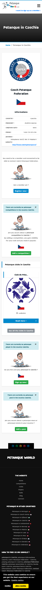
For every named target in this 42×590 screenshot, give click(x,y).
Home (8, 45)
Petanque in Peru (20, 535)
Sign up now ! (21, 382)
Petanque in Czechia (19, 520)
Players (21, 490)
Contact (21, 499)
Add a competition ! (21, 253)
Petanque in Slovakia (20, 542)
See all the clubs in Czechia (21, 331)
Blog (21, 496)
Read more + (26, 321)
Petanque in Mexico (20, 529)
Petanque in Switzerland (20, 523)
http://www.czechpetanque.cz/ (24, 145)
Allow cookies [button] (20, 586)
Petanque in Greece (20, 538)
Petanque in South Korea (20, 514)
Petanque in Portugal (20, 511)
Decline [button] (8, 586)
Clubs (21, 487)
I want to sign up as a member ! (28, 10)
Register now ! (21, 191)
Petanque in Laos (20, 532)
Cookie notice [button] (17, 580)
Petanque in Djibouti (20, 517)
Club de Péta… (21, 274)
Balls (21, 493)
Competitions (21, 484)
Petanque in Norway (19, 526)
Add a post (21, 429)
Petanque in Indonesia (20, 545)
